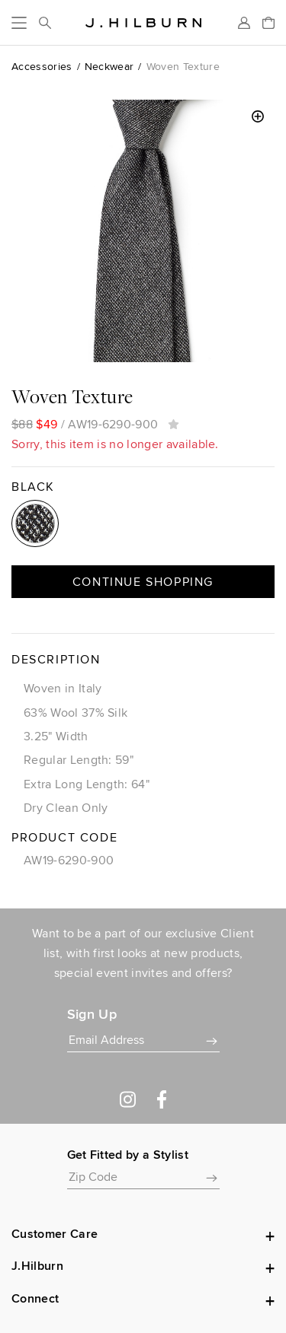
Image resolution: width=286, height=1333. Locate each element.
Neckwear (109, 66)
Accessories (41, 66)
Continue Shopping (143, 581)
